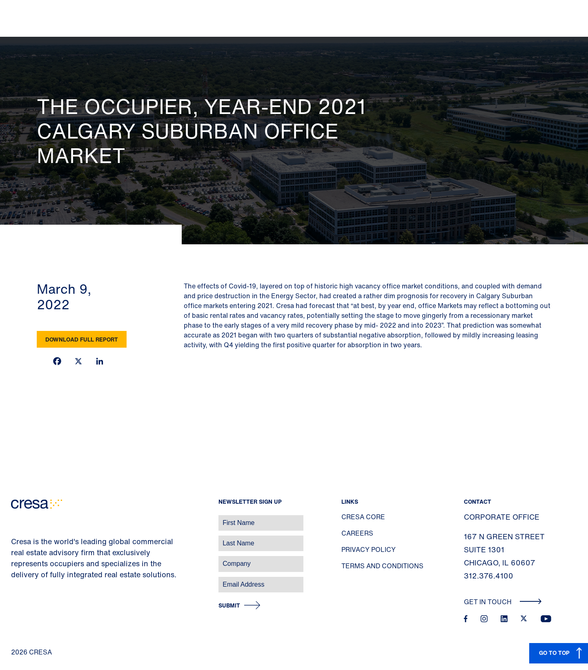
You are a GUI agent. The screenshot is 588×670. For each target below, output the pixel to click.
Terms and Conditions (382, 566)
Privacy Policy (368, 549)
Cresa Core (363, 517)
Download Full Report (81, 339)
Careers (357, 533)
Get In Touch (503, 602)
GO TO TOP (554, 652)
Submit (229, 605)
